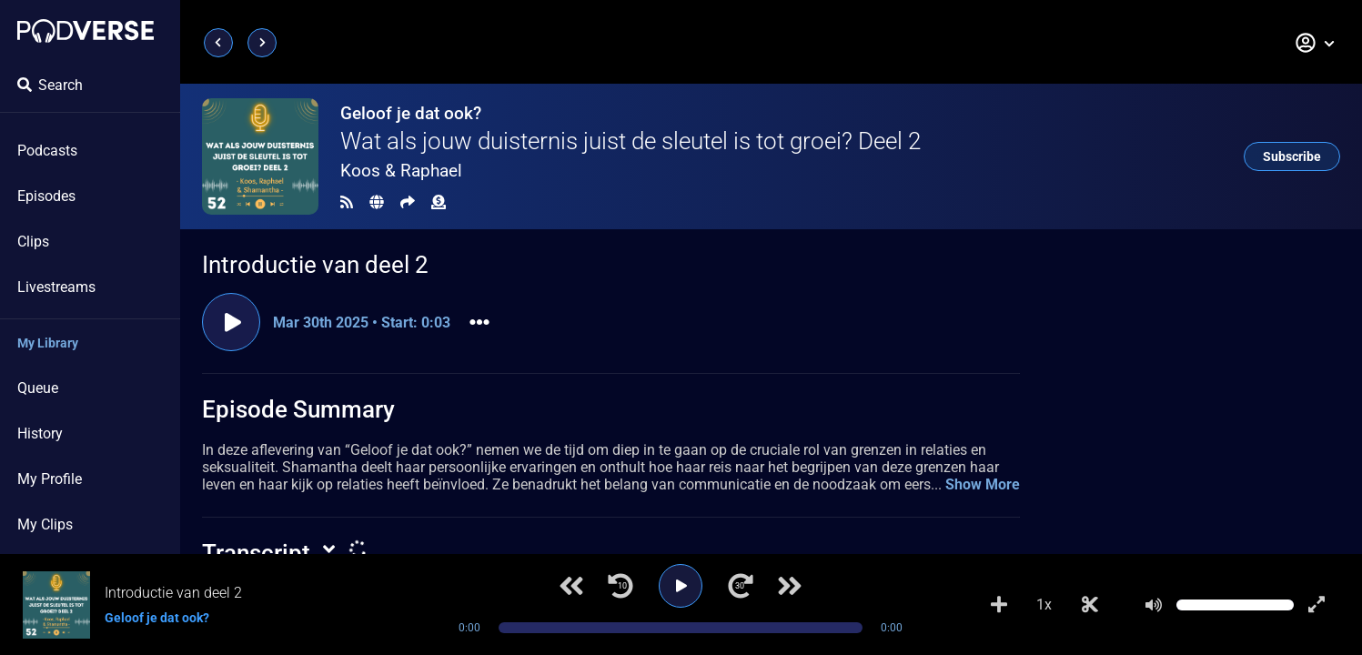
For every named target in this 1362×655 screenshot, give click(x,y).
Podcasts (47, 150)
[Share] (407, 202)
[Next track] (790, 586)
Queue (37, 388)
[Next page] (262, 42)
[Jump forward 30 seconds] (740, 586)
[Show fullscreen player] (1316, 605)
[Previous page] (218, 42)
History (40, 433)
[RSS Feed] (346, 202)
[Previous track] (571, 586)
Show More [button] (982, 484)
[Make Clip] (1090, 605)
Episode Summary (298, 409)
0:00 (469, 627)
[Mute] (1153, 605)
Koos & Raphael (401, 170)
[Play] (680, 586)
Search (50, 85)
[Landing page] (85, 31)
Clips (33, 241)
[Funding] (438, 202)
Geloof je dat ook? (410, 113)
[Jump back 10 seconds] (620, 586)
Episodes (46, 196)
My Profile (49, 479)
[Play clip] (231, 322)
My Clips (45, 524)
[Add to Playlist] (999, 605)
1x (1044, 604)
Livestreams (56, 287)
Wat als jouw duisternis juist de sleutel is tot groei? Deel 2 (630, 141)
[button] (1315, 42)
